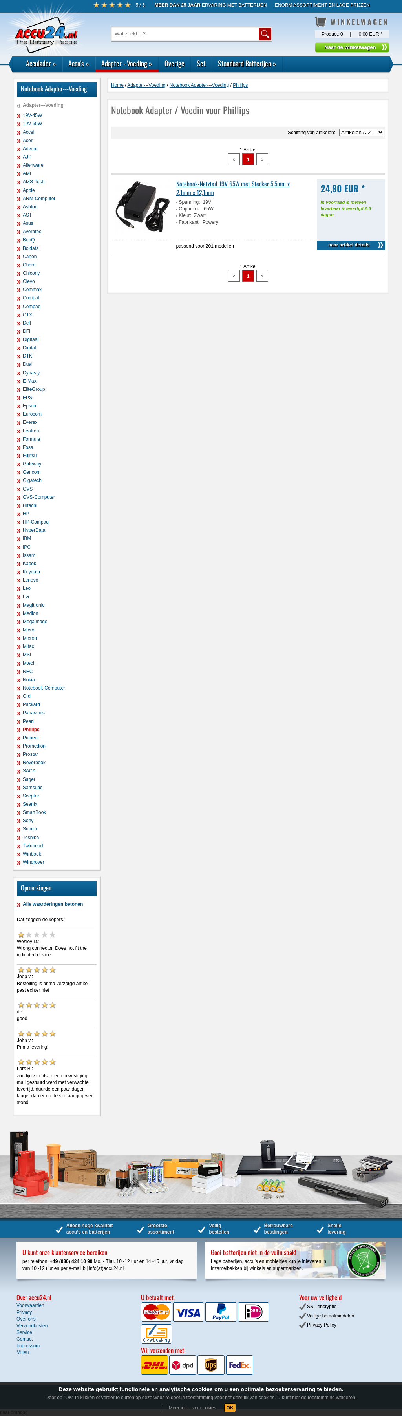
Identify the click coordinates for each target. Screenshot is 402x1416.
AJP (27, 157)
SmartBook (34, 812)
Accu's (78, 63)
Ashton (30, 207)
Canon (30, 256)
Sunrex (30, 829)
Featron (31, 431)
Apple (29, 190)
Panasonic (34, 712)
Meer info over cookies (192, 1408)
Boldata (31, 248)
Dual (28, 364)
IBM (27, 538)
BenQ (29, 240)
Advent (30, 148)
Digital (29, 347)
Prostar (30, 754)
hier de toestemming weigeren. (324, 1397)
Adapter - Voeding (126, 63)
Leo (27, 588)
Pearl (28, 721)
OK (230, 1408)
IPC (27, 547)
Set (201, 63)
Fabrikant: (189, 222)
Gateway (32, 464)
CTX (27, 315)
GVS (28, 489)
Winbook (32, 854)
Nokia (29, 679)
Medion (30, 613)
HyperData (34, 530)
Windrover (33, 862)
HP (26, 513)
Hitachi (30, 505)
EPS (27, 397)
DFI (26, 331)
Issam (29, 555)
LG (26, 596)
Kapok (29, 563)
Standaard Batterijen (247, 63)
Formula (31, 439)
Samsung (33, 787)
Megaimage (35, 621)
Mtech (29, 663)
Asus (28, 223)
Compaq (31, 306)
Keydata (31, 572)
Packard (31, 704)
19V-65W (32, 123)
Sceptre (31, 796)
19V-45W (32, 115)
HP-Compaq (36, 522)
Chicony (31, 273)
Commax (32, 289)
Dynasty (31, 373)
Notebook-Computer (44, 688)
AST (27, 215)
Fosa (28, 447)
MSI (27, 654)
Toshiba (31, 837)
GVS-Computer (39, 497)
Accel (28, 132)
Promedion (34, 746)
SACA (29, 771)
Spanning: (189, 202)
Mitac (28, 646)
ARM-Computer (39, 198)
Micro (28, 630)
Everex (30, 422)
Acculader (41, 63)
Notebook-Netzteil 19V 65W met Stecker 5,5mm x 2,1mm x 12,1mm (233, 188)
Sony (28, 820)
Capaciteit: (190, 209)
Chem (29, 265)
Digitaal (30, 339)
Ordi (27, 696)
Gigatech (32, 480)
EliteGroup (34, 389)
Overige (174, 63)
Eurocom (32, 414)
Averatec (32, 231)
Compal (31, 298)
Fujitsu (30, 455)
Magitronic (33, 605)
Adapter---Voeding (43, 105)
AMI (27, 173)
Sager (29, 779)
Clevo (29, 281)
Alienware (33, 165)
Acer (28, 140)
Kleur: (185, 215)
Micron (30, 638)
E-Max (30, 381)
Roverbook (34, 762)
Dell (27, 323)
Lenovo (30, 580)
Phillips (31, 729)
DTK (27, 356)
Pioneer (31, 738)
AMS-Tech (33, 181)
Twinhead (33, 846)
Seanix (30, 804)
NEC (28, 671)
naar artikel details (348, 245)
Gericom (31, 472)
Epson (29, 406)
